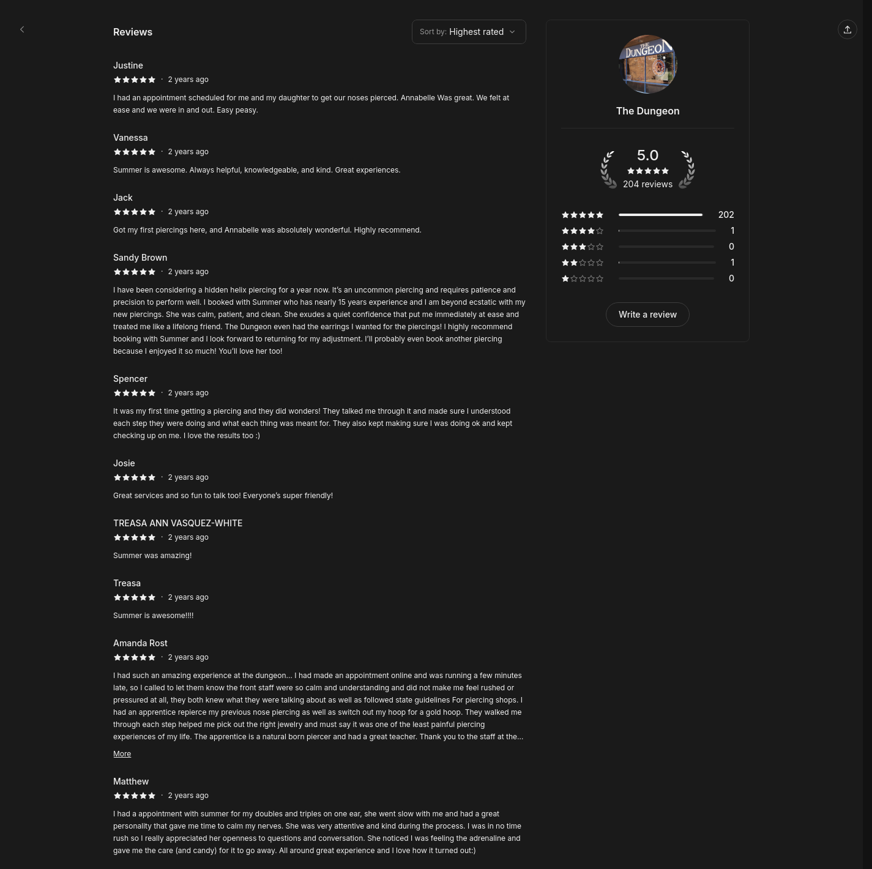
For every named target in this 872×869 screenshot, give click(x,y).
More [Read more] (122, 753)
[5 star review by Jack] (319, 213)
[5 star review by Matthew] (319, 816)
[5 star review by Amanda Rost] (319, 698)
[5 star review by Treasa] (319, 599)
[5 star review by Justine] (319, 87)
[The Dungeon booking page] (22, 29)
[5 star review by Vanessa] (319, 153)
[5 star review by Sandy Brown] (319, 304)
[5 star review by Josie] (319, 479)
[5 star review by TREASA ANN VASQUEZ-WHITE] (319, 539)
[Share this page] (847, 29)
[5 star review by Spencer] (319, 407)
